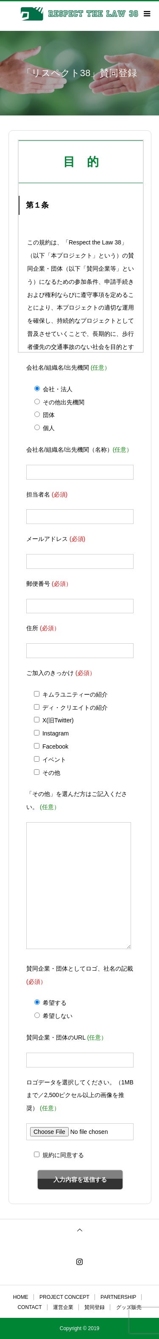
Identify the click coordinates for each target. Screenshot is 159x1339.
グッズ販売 (129, 1307)
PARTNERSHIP (118, 1297)
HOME (20, 1297)
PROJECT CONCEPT (64, 1297)
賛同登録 (94, 1307)
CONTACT (29, 1307)
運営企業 (63, 1307)
